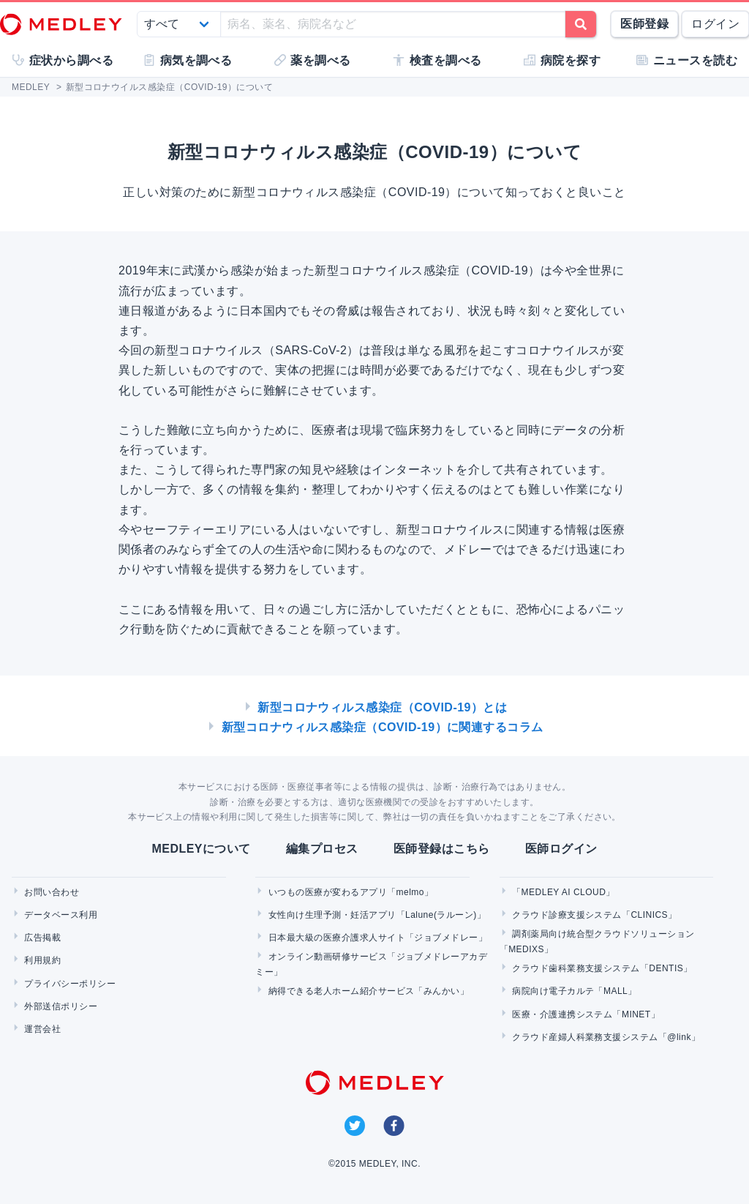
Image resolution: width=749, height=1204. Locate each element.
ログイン (715, 24)
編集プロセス (322, 848)
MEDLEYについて (200, 848)
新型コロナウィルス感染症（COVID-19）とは (382, 707)
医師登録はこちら (442, 848)
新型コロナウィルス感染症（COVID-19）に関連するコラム (382, 727)
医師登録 (644, 24)
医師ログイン (561, 848)
